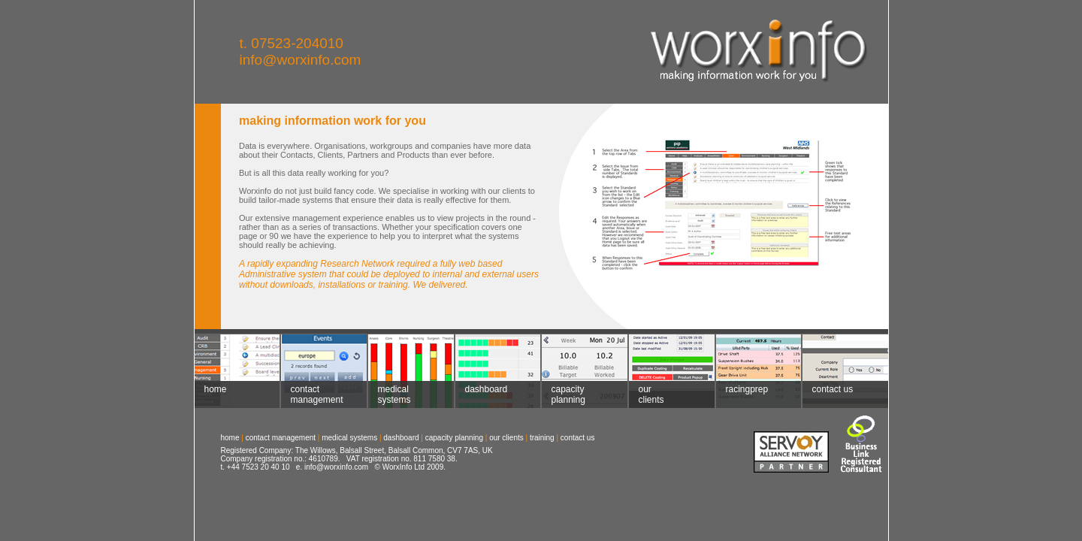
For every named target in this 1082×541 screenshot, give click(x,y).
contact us (831, 394)
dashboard (481, 394)
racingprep (742, 394)
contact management (312, 394)
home (211, 394)
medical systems (389, 394)
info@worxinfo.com (300, 60)
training (542, 438)
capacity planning (563, 394)
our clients (646, 394)
